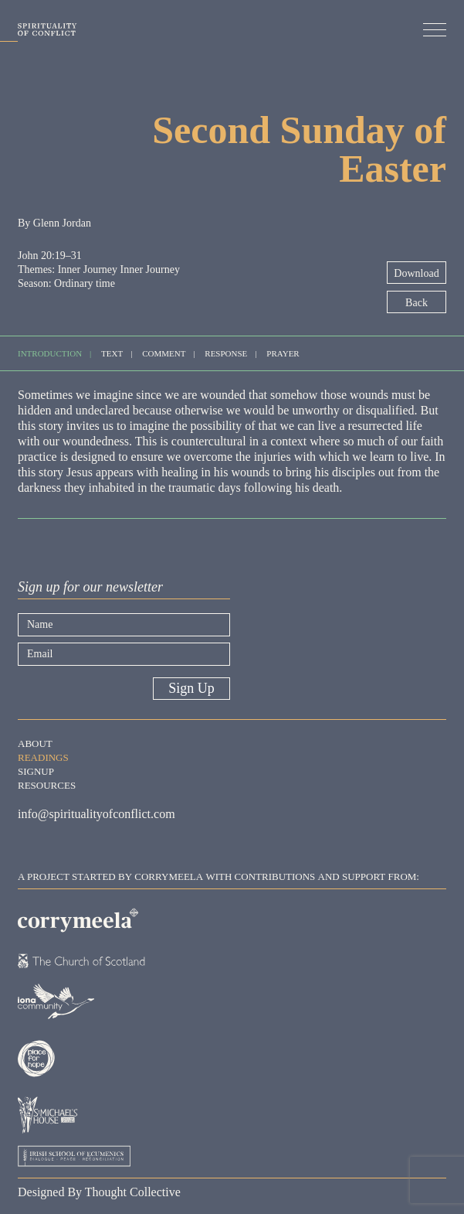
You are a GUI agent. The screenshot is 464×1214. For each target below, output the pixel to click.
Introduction (50, 352)
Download (416, 273)
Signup (36, 770)
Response (226, 352)
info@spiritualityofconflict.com (96, 813)
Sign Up (191, 688)
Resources (47, 784)
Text (112, 352)
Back (416, 303)
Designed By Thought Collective (99, 1192)
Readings (43, 756)
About (35, 742)
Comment (163, 352)
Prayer (282, 352)
